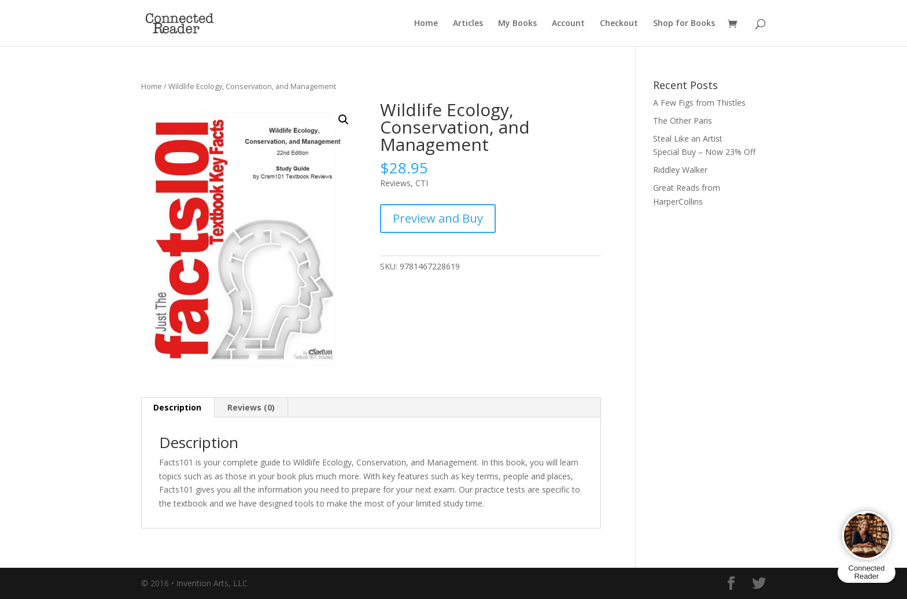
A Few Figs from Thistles (699, 102)
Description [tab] (177, 407)
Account (568, 23)
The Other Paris (682, 120)
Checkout (619, 23)
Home (426, 23)
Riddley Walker (680, 169)
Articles (468, 23)
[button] (343, 119)
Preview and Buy (438, 218)
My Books (517, 23)
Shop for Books (684, 23)
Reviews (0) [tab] (251, 407)
